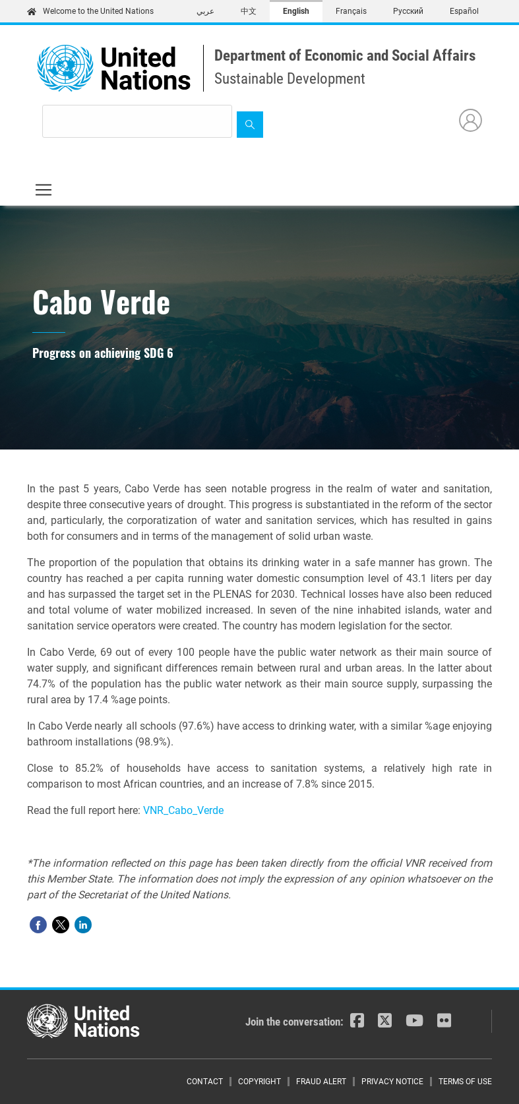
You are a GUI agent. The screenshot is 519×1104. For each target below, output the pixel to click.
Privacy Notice (392, 1081)
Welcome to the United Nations (90, 11)
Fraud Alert (321, 1081)
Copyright (259, 1081)
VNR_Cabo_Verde (183, 810)
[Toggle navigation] (43, 190)
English (296, 11)
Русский (408, 11)
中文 (249, 11)
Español (464, 11)
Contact (205, 1081)
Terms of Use (465, 1081)
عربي (205, 11)
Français (351, 11)
